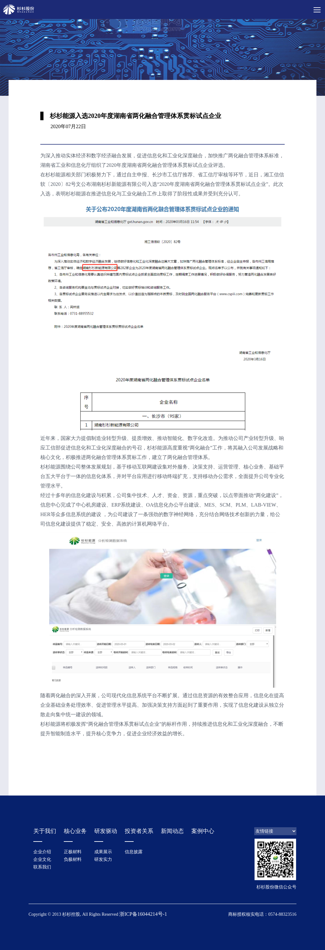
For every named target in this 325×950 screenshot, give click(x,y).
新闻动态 (172, 831)
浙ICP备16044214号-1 (143, 914)
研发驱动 (105, 831)
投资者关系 (139, 831)
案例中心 (202, 831)
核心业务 (75, 831)
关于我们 (44, 831)
